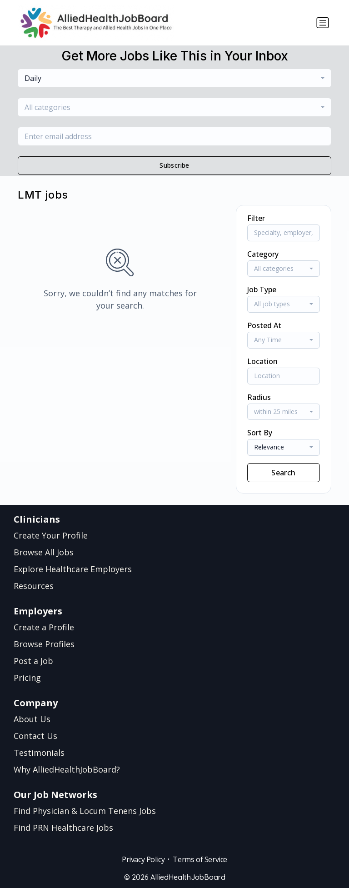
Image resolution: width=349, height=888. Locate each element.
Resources (34, 585)
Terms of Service (200, 859)
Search (283, 473)
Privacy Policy (143, 859)
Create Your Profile (51, 535)
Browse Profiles (44, 644)
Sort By (259, 433)
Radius (259, 397)
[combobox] (174, 78)
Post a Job (33, 660)
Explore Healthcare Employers (73, 569)
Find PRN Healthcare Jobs (63, 827)
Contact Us (35, 735)
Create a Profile (44, 627)
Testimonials (39, 752)
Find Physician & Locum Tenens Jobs (85, 810)
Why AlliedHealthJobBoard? (67, 769)
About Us (32, 718)
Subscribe (174, 165)
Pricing (27, 677)
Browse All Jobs (44, 552)
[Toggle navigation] (322, 22)
